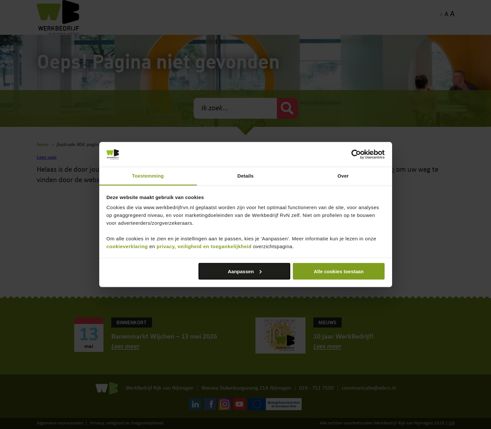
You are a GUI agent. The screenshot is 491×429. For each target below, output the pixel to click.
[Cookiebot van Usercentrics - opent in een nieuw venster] (356, 154)
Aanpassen (245, 271)
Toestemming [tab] (148, 176)
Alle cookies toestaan (338, 271)
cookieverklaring (127, 246)
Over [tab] (343, 176)
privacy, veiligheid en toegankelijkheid (204, 246)
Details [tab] (246, 176)
